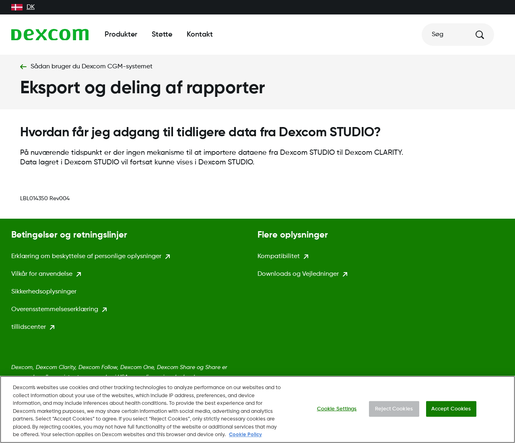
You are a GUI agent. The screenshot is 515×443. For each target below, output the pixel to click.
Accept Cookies (451, 411)
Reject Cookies (394, 411)
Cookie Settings (337, 411)
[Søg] (458, 34)
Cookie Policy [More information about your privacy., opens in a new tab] (245, 437)
